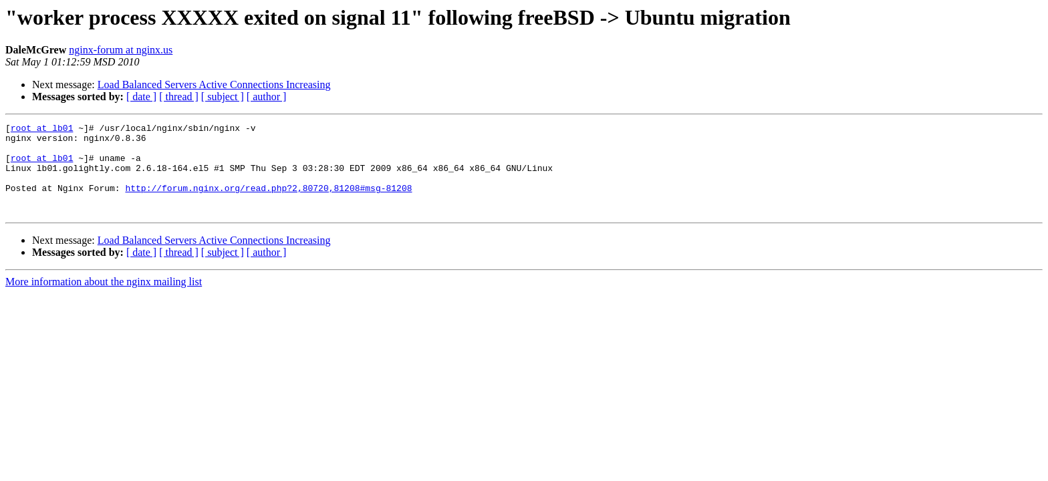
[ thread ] (179, 96)
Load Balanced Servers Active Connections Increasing (214, 84)
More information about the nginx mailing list (103, 299)
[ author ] (267, 96)
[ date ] (141, 96)
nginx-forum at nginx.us (120, 49)
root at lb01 (42, 130)
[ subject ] (222, 96)
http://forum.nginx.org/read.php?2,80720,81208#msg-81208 (268, 202)
